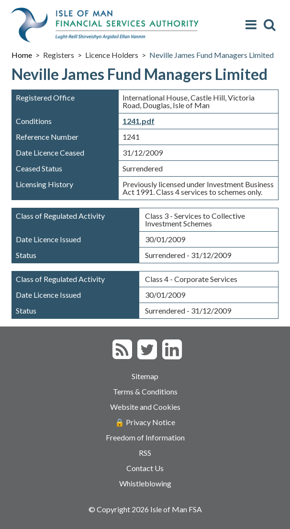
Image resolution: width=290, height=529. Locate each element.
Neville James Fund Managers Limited (211, 54)
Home (21, 54)
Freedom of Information (145, 437)
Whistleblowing (145, 483)
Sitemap (145, 376)
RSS (145, 452)
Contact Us (145, 468)
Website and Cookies (145, 406)
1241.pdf (139, 120)
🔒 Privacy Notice (145, 422)
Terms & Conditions (145, 391)
